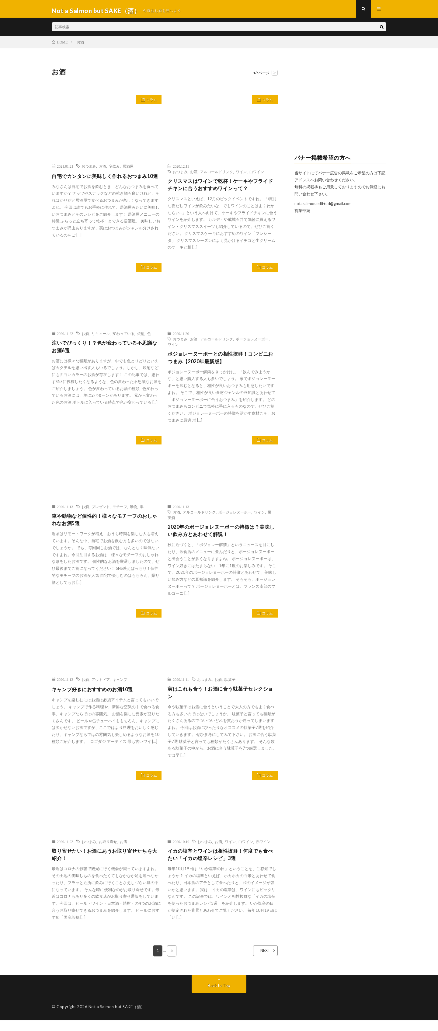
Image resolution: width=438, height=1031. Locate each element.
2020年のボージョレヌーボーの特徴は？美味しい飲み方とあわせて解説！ (222, 537)
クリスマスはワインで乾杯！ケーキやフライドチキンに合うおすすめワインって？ (221, 188)
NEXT (260, 961)
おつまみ (89, 169)
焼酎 (140, 338)
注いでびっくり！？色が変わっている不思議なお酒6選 (105, 352)
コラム (149, 104)
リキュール (101, 338)
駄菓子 (229, 687)
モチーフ (120, 513)
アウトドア (101, 687)
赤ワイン (263, 850)
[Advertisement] (340, 108)
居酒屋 (128, 169)
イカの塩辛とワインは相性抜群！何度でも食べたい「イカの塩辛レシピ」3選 (221, 864)
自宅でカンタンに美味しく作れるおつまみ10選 (105, 183)
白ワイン (256, 175)
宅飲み (114, 169)
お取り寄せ (108, 850)
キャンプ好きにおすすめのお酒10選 (97, 697)
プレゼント (101, 513)
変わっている (123, 338)
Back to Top (219, 995)
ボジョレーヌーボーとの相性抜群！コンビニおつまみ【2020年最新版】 (221, 363)
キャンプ (120, 687)
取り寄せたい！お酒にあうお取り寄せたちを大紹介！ (105, 864)
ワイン (241, 175)
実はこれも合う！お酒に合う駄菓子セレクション (221, 701)
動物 (133, 513)
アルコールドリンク (216, 175)
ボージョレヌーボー (252, 344)
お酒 (102, 169)
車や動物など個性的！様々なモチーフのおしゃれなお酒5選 (105, 526)
